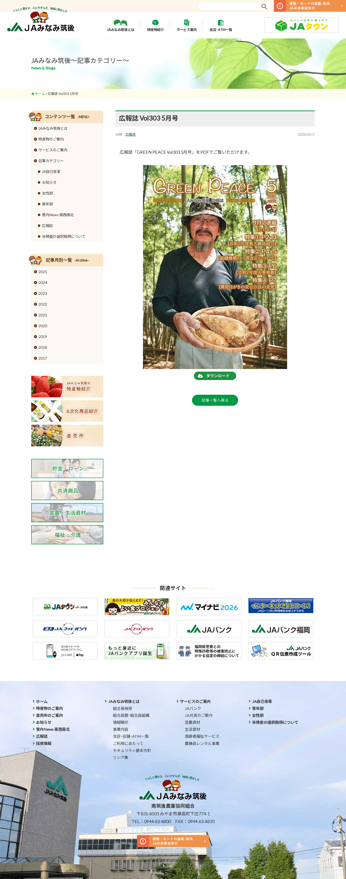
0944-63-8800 (157, 821)
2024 (42, 282)
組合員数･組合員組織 (131, 715)
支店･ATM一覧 (221, 25)
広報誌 (130, 134)
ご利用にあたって (128, 743)
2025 (42, 272)
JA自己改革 (51, 171)
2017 (42, 358)
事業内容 (120, 729)
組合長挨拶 (122, 708)
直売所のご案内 (49, 715)
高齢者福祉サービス (202, 736)
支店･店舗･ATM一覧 (131, 736)
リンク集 (120, 757)
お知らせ (49, 182)
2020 (42, 326)
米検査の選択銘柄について (63, 236)
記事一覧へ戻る (215, 400)
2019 (42, 336)
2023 (42, 293)
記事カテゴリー (51, 161)
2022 (42, 304)
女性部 (47, 193)
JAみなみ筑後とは (120, 25)
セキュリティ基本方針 (132, 750)
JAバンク (193, 708)
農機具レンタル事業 (202, 743)
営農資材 (192, 722)
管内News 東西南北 (58, 215)
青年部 (47, 204)
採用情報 (43, 743)
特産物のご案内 (51, 139)
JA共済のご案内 (198, 715)
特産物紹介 (155, 25)
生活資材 (192, 729)
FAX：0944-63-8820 (195, 821)
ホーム (40, 94)
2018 (42, 347)
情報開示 (120, 722)
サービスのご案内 (52, 150)
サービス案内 (187, 25)
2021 (42, 315)
